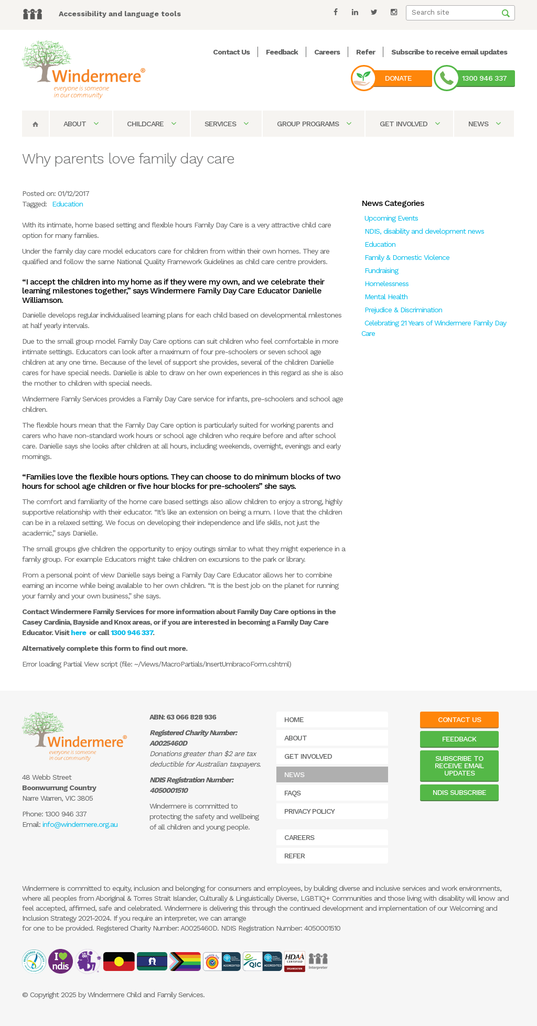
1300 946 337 (484, 78)
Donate (398, 78)
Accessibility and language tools (120, 13)
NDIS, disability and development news (424, 231)
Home (294, 719)
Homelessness (386, 283)
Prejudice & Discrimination (403, 309)
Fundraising (381, 270)
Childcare (151, 123)
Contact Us (231, 52)
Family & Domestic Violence (406, 257)
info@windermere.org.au (79, 824)
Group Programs (314, 123)
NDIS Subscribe (459, 792)
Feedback (282, 52)
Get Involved (409, 123)
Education (379, 244)
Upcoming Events (391, 218)
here (78, 632)
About (80, 123)
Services (226, 123)
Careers (327, 52)
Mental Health (385, 296)
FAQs (292, 793)
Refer (365, 52)
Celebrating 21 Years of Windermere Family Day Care (433, 328)
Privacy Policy (309, 811)
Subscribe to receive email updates (449, 52)
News (484, 123)
